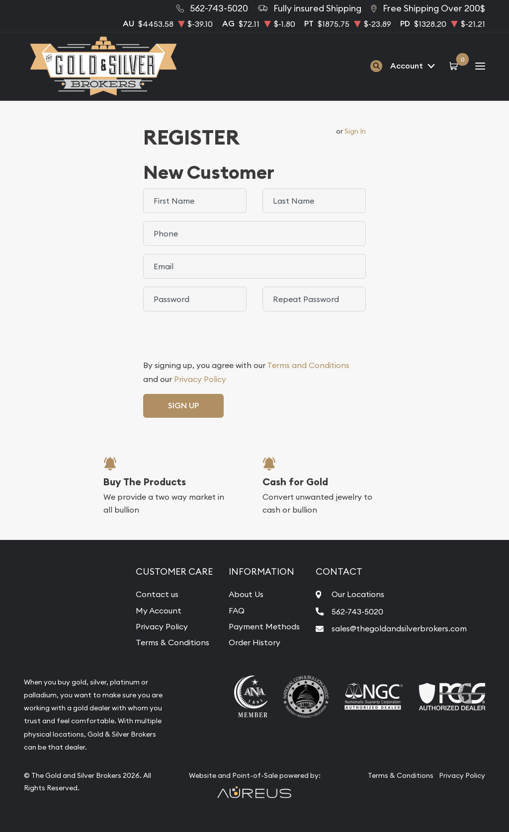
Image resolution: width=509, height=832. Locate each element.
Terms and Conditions (308, 365)
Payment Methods (264, 626)
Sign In (355, 131)
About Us (246, 594)
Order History (254, 642)
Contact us (157, 594)
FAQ (237, 610)
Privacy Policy (200, 379)
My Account (158, 610)
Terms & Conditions (172, 642)
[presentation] (218, 338)
